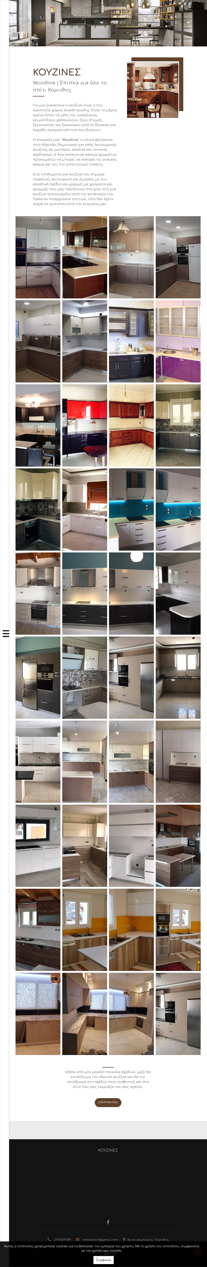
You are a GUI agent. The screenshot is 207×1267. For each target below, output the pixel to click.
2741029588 (62, 1240)
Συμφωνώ (103, 1260)
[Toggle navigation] (4, 633)
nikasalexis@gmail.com (100, 1240)
